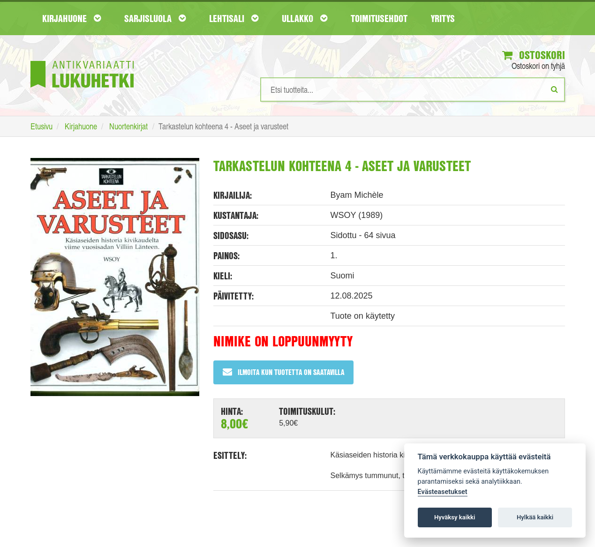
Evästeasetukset (442, 492)
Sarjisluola (155, 18)
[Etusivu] (82, 60)
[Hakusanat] (412, 89)
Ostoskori (533, 54)
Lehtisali (233, 18)
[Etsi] (554, 89)
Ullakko (304, 18)
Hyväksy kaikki (454, 517)
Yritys (443, 18)
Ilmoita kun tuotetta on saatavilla (283, 372)
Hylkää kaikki (535, 517)
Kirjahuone (71, 18)
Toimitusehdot (379, 18)
